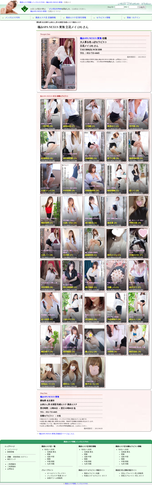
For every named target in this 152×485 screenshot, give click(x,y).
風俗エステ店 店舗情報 (45, 17)
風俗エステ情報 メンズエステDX (32, 2)
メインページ (12, 449)
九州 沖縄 (50, 464)
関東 (49, 454)
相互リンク (11, 459)
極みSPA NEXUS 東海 (54, 2)
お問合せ (10, 469)
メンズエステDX (55, 9)
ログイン (24, 457)
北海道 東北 (51, 452)
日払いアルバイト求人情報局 (132, 473)
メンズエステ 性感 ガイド (57, 476)
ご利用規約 (11, 467)
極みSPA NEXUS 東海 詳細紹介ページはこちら (56, 434)
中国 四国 (50, 461)
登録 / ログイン (133, 17)
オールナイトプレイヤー (56, 473)
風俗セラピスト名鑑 (91, 473)
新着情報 (10, 452)
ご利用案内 (11, 464)
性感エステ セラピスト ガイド (95, 476)
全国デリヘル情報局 (54, 478)
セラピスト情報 (103, 17)
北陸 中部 (50, 457)
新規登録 (16, 457)
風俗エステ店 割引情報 (76, 17)
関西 (49, 459)
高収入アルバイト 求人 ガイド (132, 476)
